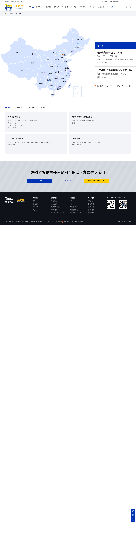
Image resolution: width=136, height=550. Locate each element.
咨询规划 (56, 7)
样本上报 (54, 231)
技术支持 (74, 7)
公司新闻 (91, 225)
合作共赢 (101, 7)
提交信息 (68, 202)
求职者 (35, 231)
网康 (71, 225)
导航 (30, 7)
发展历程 (91, 228)
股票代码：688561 (20, 1)
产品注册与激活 (56, 228)
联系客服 (40, 202)
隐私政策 (120, 243)
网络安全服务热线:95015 (96, 202)
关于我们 (110, 7)
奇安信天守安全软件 (57, 234)
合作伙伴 (35, 228)
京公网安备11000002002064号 (72, 243)
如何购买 (104, 1)
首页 (6, 34)
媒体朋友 (35, 225)
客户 (34, 222)
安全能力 (93, 7)
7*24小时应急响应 (114, 1)
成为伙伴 (54, 225)
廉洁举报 (91, 234)
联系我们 (91, 231)
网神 (71, 222)
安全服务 (65, 7)
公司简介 (91, 222)
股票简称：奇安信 (9, 1)
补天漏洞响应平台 (75, 234)
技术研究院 (73, 228)
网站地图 (128, 243)
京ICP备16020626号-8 (54, 243)
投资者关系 (83, 7)
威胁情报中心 (74, 231)
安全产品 (39, 7)
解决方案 (48, 7)
